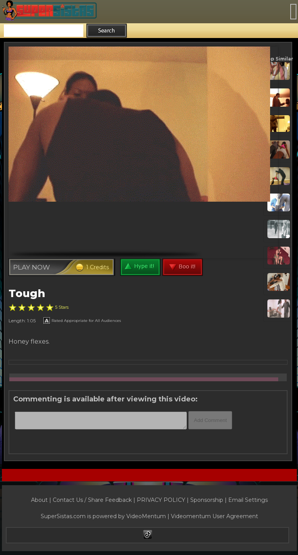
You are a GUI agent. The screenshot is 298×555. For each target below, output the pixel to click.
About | (42, 499)
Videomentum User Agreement (214, 516)
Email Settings (248, 499)
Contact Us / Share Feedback (92, 499)
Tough (27, 293)
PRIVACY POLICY (161, 499)
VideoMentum (146, 516)
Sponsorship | (209, 499)
